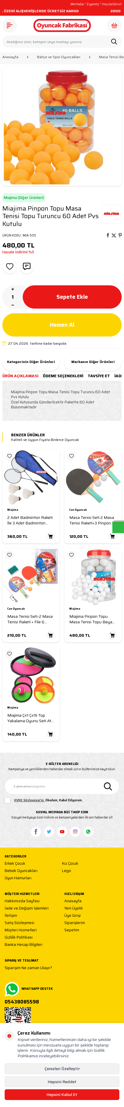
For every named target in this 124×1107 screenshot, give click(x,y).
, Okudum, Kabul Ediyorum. (44, 800)
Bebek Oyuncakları (21, 871)
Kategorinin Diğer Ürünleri (31, 361)
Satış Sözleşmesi (19, 923)
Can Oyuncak (78, 510)
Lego (66, 871)
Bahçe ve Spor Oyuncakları (58, 57)
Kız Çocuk (70, 863)
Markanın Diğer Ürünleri (93, 361)
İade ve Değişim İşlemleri (27, 908)
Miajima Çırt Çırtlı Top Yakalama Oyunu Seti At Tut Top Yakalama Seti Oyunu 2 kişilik (29, 718)
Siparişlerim (74, 923)
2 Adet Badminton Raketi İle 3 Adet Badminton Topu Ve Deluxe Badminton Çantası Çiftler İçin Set (30, 520)
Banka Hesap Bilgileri (23, 945)
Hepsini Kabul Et (62, 1094)
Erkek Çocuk (15, 863)
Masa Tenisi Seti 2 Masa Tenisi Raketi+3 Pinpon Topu (91, 520)
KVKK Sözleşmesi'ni (29, 800)
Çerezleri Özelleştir (62, 1068)
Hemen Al (62, 325)
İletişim (11, 916)
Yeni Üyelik (73, 908)
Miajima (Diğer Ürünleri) (24, 198)
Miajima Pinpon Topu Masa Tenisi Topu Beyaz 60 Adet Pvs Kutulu (91, 619)
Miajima (12, 510)
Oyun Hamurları (18, 878)
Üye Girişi (72, 916)
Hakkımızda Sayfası (22, 901)
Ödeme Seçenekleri (63, 376)
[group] (62, 126)
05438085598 (22, 1002)
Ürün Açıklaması (20, 376)
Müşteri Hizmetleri (21, 930)
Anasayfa (10, 57)
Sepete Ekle (72, 297)
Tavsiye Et (99, 376)
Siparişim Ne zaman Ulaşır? (28, 968)
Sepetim (71, 930)
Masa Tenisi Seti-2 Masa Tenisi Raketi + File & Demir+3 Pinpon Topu (30, 619)
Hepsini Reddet (62, 1081)
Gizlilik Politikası (19, 937)
